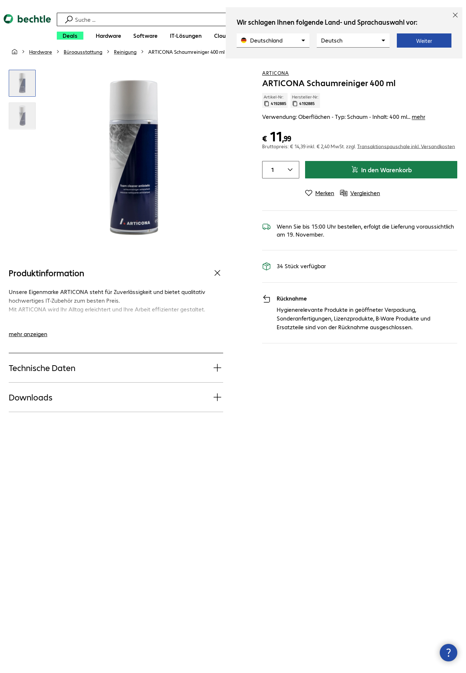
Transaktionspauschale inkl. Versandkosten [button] (406, 160)
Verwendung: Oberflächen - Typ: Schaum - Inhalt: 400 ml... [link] (343, 130)
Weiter (424, 40)
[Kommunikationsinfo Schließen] (448, 652)
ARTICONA (275, 87)
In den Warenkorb (381, 184)
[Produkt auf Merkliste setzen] (437, 65)
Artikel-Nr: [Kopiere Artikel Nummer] (275, 114)
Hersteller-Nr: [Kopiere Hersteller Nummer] (305, 114)
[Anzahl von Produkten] (271, 184)
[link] (186, 66)
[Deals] (70, 36)
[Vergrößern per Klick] (22, 97)
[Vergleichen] (451, 65)
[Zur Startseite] (27, 29)
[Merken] (319, 207)
